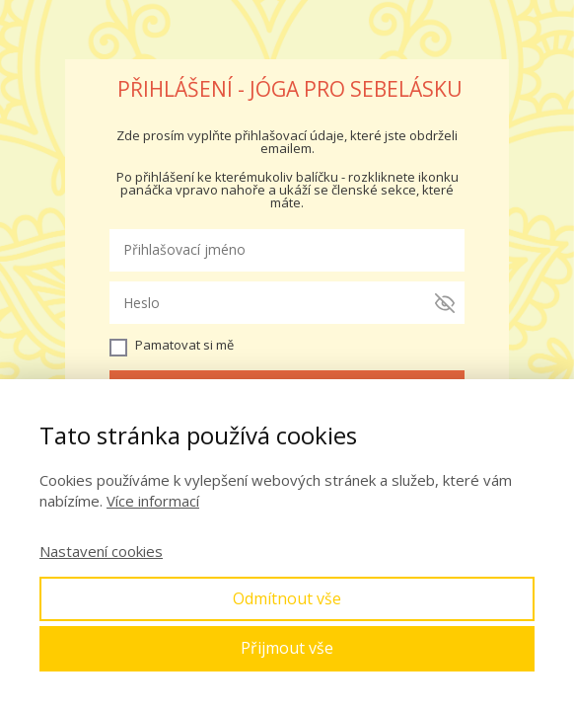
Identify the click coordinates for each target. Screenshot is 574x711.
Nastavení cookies (101, 551)
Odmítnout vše (287, 598)
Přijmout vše (287, 648)
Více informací (153, 501)
